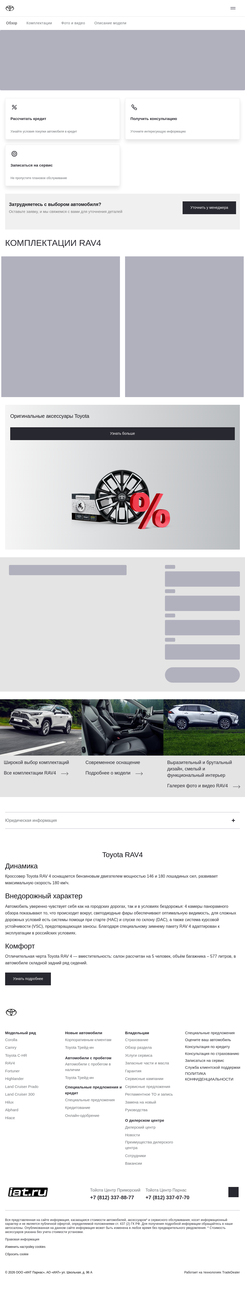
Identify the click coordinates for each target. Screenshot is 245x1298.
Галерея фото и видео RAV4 (197, 785)
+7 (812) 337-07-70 (168, 1197)
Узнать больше (122, 433)
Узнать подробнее (28, 979)
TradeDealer (231, 1272)
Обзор (11, 23)
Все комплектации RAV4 (30, 773)
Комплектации (39, 23)
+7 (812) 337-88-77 (112, 1197)
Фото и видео (73, 23)
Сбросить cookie (16, 1254)
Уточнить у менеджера (209, 207)
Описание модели (110, 23)
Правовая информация (22, 1239)
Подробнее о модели (107, 773)
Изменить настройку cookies (25, 1247)
